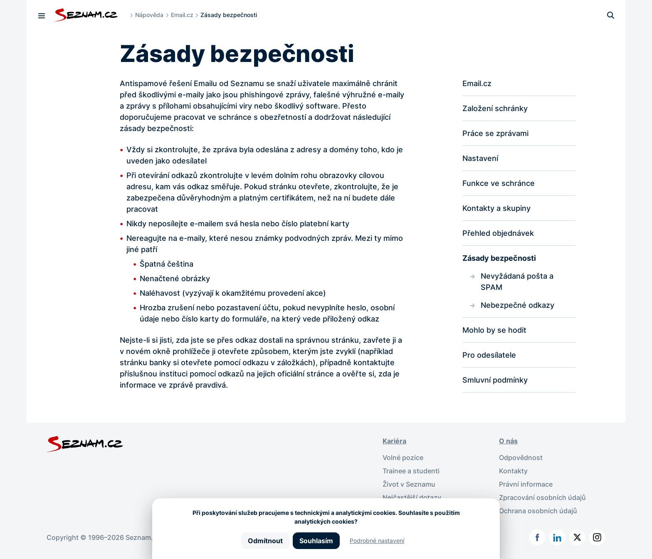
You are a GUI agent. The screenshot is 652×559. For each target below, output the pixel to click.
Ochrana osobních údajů (538, 511)
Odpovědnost (521, 457)
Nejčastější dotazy (412, 497)
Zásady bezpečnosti (499, 258)
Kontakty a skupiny (496, 208)
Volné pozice (403, 457)
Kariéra (394, 441)
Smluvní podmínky (495, 380)
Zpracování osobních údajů (542, 497)
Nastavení (480, 158)
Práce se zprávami (495, 133)
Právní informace (526, 484)
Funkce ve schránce (498, 183)
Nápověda (149, 14)
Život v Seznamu (409, 484)
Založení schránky (495, 108)
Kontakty (513, 471)
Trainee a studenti (411, 471)
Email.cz (182, 14)
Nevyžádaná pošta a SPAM (517, 282)
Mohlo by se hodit (494, 330)
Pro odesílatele (489, 355)
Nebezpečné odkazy (517, 305)
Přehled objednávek (498, 233)
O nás (508, 441)
